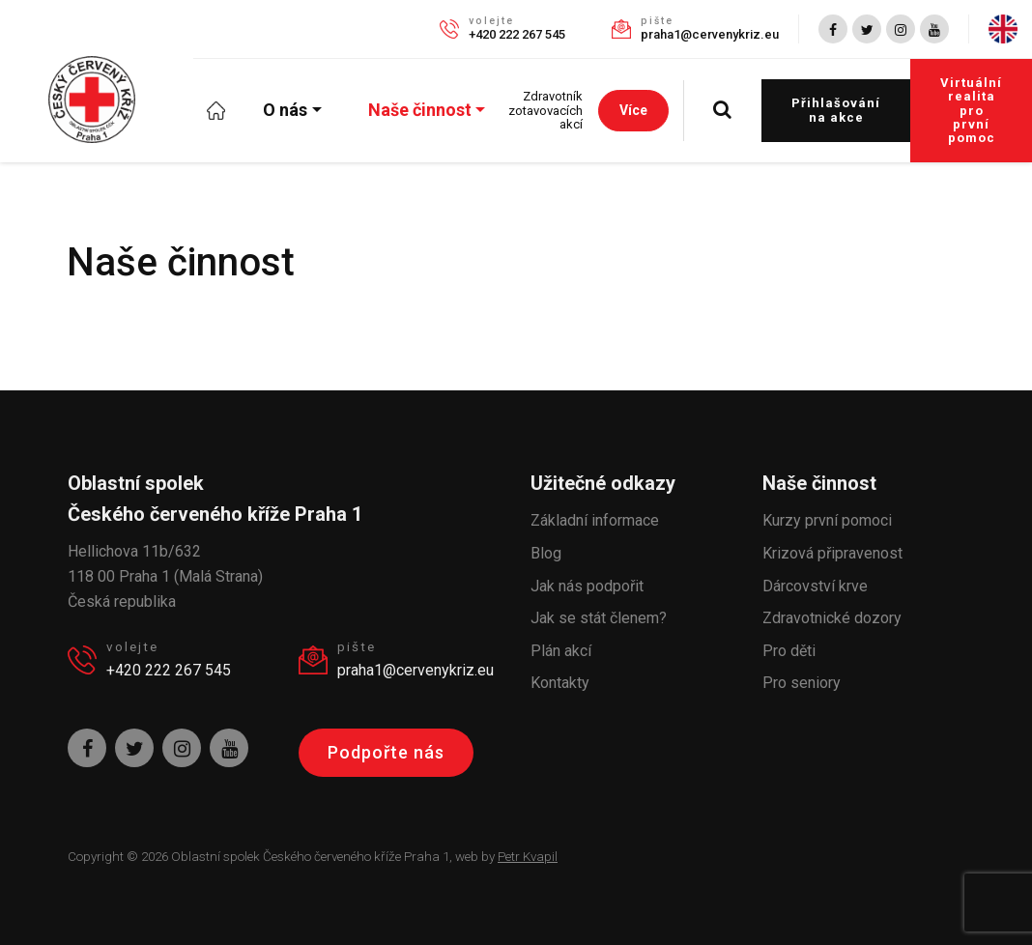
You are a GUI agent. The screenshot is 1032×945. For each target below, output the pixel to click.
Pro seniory (801, 682)
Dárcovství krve (815, 586)
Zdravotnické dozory (832, 618)
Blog (545, 553)
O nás (285, 110)
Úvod (228, 110)
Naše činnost (420, 110)
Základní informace (594, 520)
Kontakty (559, 682)
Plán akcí (560, 651)
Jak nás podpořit (587, 586)
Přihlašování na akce (835, 110)
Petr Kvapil (528, 856)
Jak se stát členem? (598, 618)
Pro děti (789, 651)
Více (633, 110)
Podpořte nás (386, 752)
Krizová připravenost (832, 553)
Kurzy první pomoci (827, 520)
